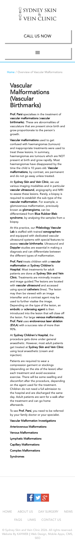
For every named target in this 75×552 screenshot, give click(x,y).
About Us (25, 511)
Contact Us (51, 520)
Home (11, 72)
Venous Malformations (24, 432)
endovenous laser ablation (46, 321)
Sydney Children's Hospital (31, 335)
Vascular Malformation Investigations (33, 420)
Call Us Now (37, 36)
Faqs (18, 520)
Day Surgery (48, 511)
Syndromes (17, 456)
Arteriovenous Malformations (28, 426)
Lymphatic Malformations (25, 438)
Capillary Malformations (24, 444)
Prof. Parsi (16, 114)
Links (32, 520)
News (68, 511)
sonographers (52, 231)
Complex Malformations (25, 450)
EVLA (14, 325)
